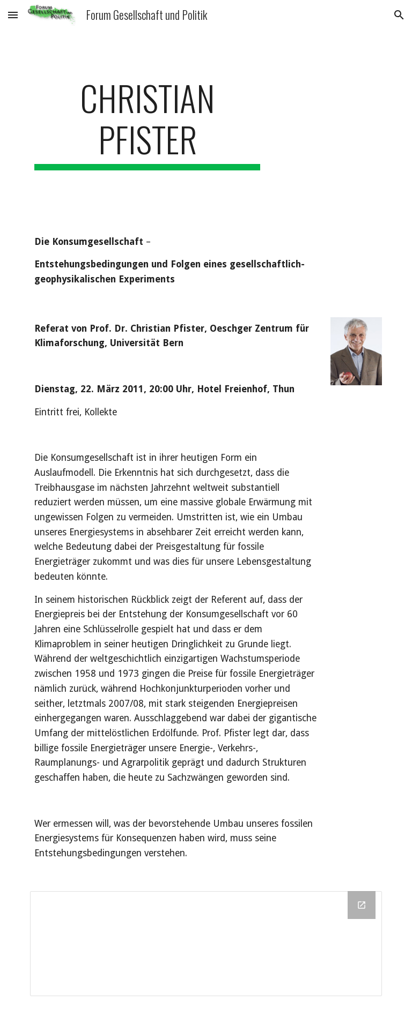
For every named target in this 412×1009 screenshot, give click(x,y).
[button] (13, 14)
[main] (147, 124)
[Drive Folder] (205, 943)
